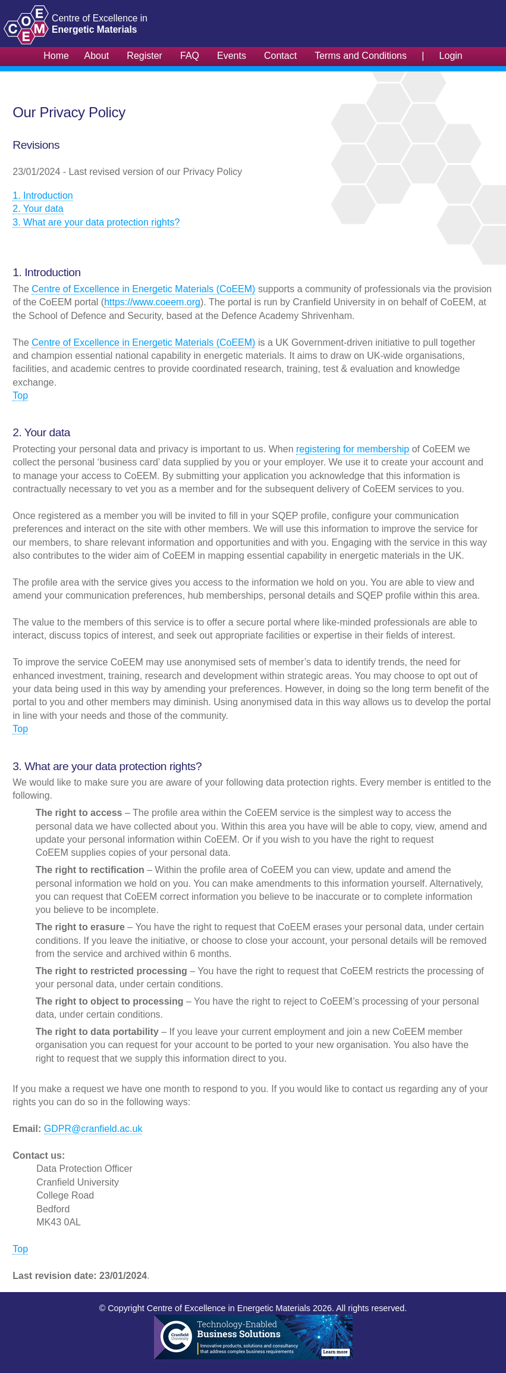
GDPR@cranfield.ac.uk (93, 1129)
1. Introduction (42, 195)
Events (231, 56)
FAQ (189, 56)
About (96, 56)
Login (451, 56)
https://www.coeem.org (152, 302)
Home (56, 56)
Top (20, 395)
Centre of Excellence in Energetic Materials (228, 1308)
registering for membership (352, 449)
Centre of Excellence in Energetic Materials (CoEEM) (143, 289)
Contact (280, 56)
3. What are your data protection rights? (96, 222)
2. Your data (37, 209)
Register (144, 56)
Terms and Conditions (361, 56)
